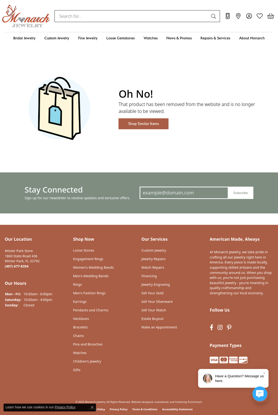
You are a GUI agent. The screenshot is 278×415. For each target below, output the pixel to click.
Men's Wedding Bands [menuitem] (91, 276)
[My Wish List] (260, 16)
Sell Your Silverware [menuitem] (157, 302)
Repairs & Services (215, 38)
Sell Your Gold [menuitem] (152, 293)
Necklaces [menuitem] (81, 319)
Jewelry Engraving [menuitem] (155, 284)
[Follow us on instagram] (220, 327)
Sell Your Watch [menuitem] (153, 310)
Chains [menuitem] (78, 336)
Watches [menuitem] (80, 353)
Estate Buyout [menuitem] (152, 319)
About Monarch (252, 38)
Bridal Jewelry (24, 38)
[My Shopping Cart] (270, 16)
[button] (36, 239)
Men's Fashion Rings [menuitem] (89, 293)
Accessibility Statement (177, 409)
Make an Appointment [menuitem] (159, 327)
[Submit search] (214, 16)
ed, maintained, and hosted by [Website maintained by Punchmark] (168, 401)
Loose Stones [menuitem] (83, 250)
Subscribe (240, 192)
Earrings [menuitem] (79, 302)
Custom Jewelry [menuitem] (153, 250)
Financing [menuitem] (149, 276)
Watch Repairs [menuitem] (152, 267)
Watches (151, 38)
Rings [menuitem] (77, 284)
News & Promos (179, 38)
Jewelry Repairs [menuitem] (153, 259)
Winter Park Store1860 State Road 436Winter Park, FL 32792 (22, 258)
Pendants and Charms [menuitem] (90, 310)
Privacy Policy (119, 409)
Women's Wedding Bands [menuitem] (93, 267)
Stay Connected (54, 189)
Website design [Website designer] (140, 401)
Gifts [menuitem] (76, 370)
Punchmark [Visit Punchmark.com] (195, 401)
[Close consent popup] (92, 407)
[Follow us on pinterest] (229, 327)
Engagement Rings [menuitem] (88, 259)
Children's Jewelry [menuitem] (87, 361)
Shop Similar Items (143, 123)
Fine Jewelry (88, 38)
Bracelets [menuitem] (80, 327)
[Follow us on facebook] (211, 327)
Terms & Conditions (144, 409)
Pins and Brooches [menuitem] (88, 344)
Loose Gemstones (120, 38)
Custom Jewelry (56, 38)
